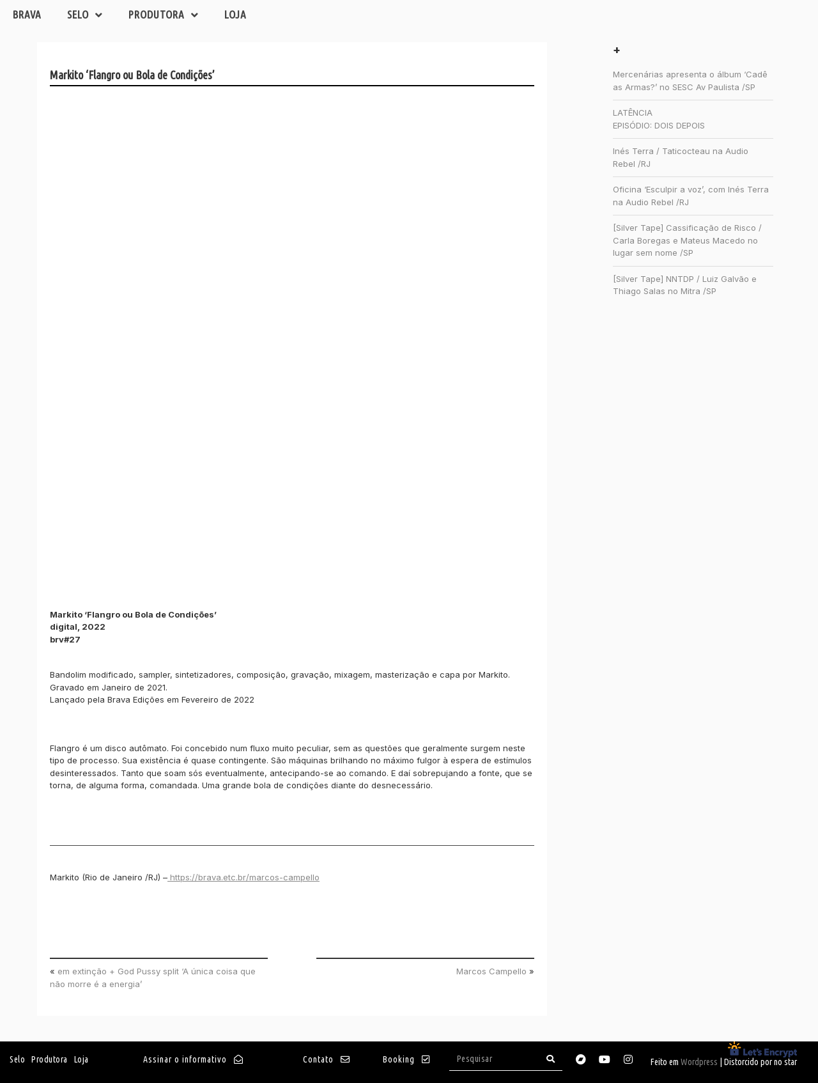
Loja (235, 14)
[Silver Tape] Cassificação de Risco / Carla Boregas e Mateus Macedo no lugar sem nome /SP (687, 240)
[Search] (550, 1059)
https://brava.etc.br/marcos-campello (243, 877)
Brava (27, 14)
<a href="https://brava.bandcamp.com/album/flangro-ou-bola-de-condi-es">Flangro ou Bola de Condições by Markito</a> (162, 338)
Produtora (163, 15)
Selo (85, 15)
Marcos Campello (491, 971)
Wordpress (699, 1062)
